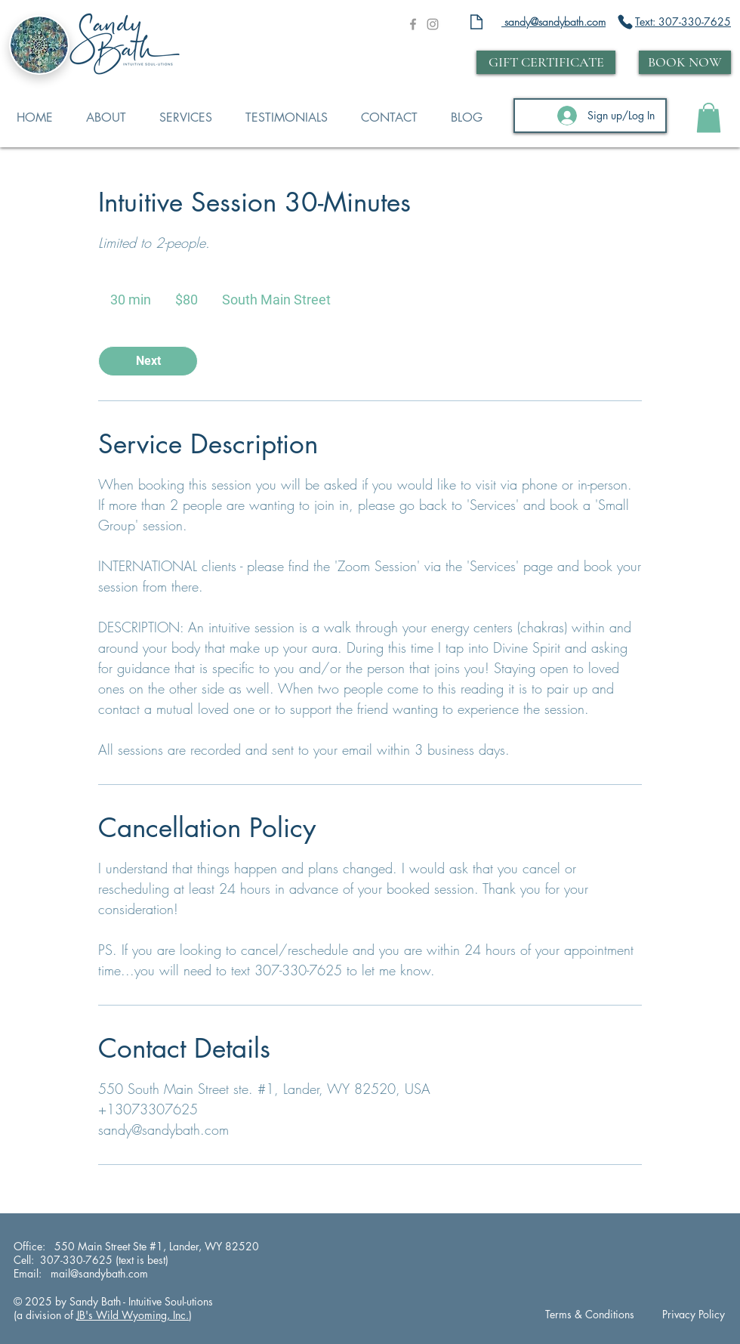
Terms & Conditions (589, 1314)
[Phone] (625, 22)
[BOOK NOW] (685, 62)
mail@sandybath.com (98, 1273)
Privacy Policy (693, 1314)
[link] (148, 361)
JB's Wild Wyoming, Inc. (132, 1315)
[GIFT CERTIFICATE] (545, 62)
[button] (708, 117)
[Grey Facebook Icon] (413, 24)
